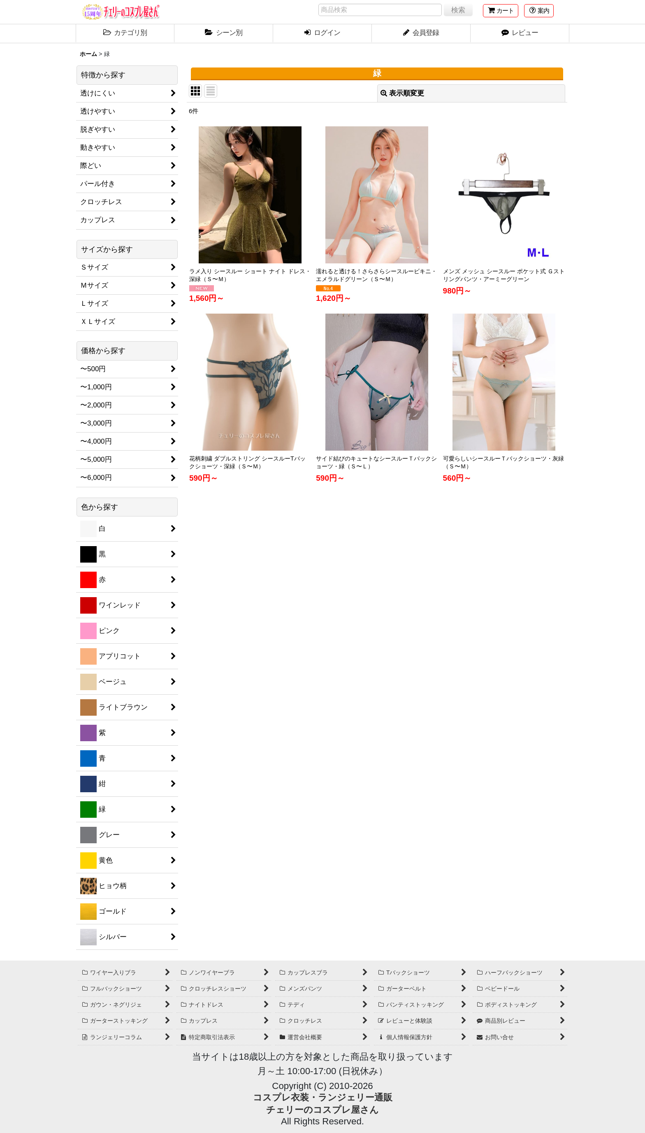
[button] (539, 10)
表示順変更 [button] (402, 93)
